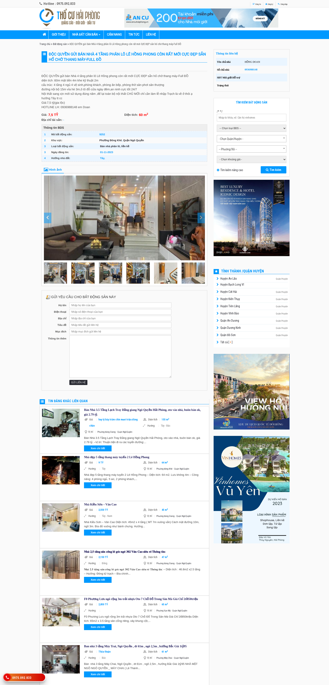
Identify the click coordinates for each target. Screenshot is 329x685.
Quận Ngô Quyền (133, 140)
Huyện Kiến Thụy (230, 299)
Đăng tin (237, 3)
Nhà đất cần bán (85, 34)
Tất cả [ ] (226, 342)
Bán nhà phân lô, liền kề (114, 146)
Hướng (153, 425)
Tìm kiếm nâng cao (231, 170)
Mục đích (60, 331)
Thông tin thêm (57, 338)
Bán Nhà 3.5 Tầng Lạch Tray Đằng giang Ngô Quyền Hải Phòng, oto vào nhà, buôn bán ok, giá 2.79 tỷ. (142, 412)
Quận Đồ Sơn (228, 335)
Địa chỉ (62, 318)
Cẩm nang (114, 34)
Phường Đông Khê (110, 140)
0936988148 (251, 69)
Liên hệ (151, 34)
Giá (93, 419)
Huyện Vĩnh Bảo (229, 313)
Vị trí (92, 431)
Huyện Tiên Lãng (230, 306)
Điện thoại (60, 311)
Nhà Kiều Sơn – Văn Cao (100, 504)
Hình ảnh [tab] (53, 169)
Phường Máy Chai (164, 658)
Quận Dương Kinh (230, 327)
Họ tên (62, 305)
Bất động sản (60, 44)
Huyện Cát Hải (228, 291)
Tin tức (133, 34)
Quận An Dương (229, 320)
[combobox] (252, 138)
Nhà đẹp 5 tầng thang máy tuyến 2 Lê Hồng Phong (116, 457)
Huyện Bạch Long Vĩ (232, 284)
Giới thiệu (59, 34)
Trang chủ (44, 44)
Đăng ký (257, 3)
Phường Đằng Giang (106, 432)
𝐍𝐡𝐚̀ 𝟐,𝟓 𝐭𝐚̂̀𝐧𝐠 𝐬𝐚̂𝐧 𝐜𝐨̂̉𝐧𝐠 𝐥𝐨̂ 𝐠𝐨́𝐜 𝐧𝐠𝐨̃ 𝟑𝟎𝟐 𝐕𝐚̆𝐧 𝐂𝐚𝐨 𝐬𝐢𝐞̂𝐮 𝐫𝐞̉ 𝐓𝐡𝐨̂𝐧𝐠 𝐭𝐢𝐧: (125, 551)
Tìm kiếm (273, 170)
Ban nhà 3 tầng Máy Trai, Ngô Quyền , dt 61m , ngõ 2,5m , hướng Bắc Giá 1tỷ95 (135, 646)
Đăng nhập (278, 3)
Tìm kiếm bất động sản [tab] (251, 102)
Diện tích (154, 419)
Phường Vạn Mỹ (163, 611)
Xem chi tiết (98, 448)
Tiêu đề (61, 325)
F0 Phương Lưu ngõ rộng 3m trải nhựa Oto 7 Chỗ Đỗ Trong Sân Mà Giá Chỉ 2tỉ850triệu (141, 599)
